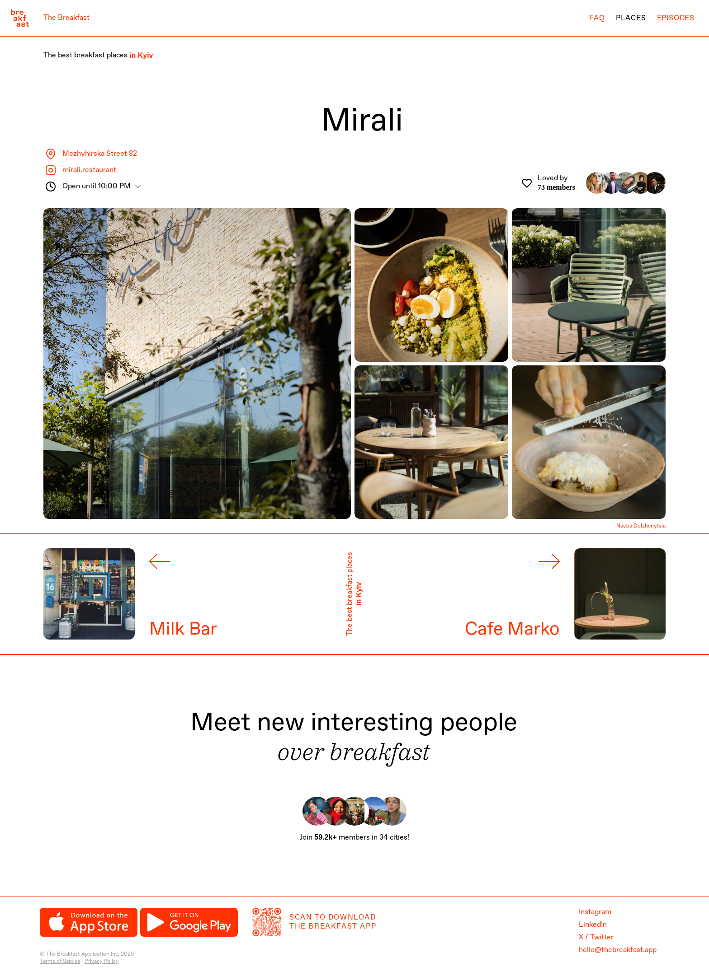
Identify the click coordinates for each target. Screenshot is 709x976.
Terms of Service (60, 961)
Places (631, 18)
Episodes (676, 18)
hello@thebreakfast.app (618, 950)
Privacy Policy (101, 961)
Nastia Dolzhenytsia (641, 526)
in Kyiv (141, 55)
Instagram (595, 912)
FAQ (597, 18)
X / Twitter (596, 937)
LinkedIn (593, 924)
